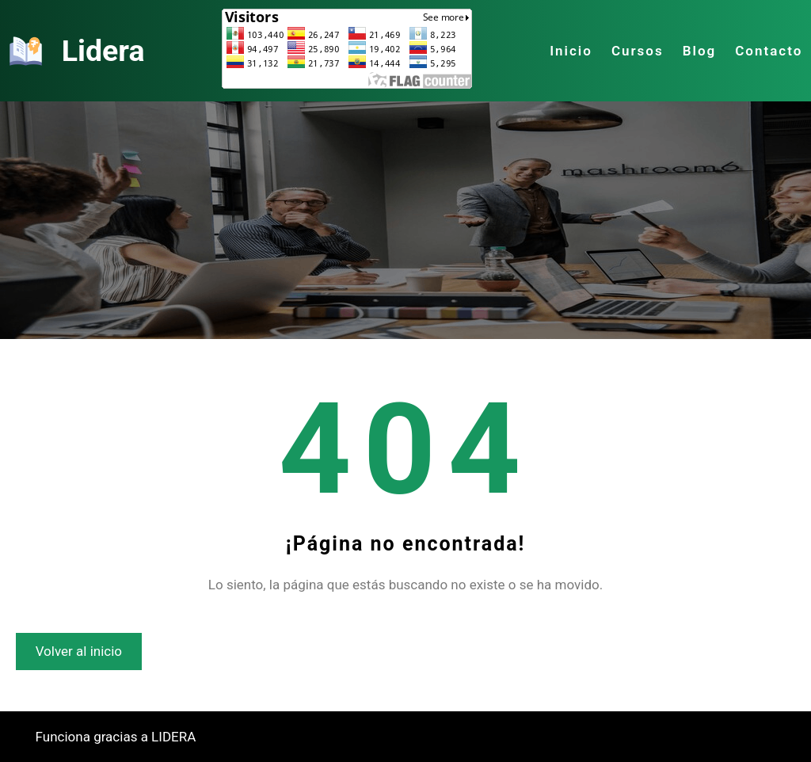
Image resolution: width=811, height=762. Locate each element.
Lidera (103, 50)
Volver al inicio (79, 651)
